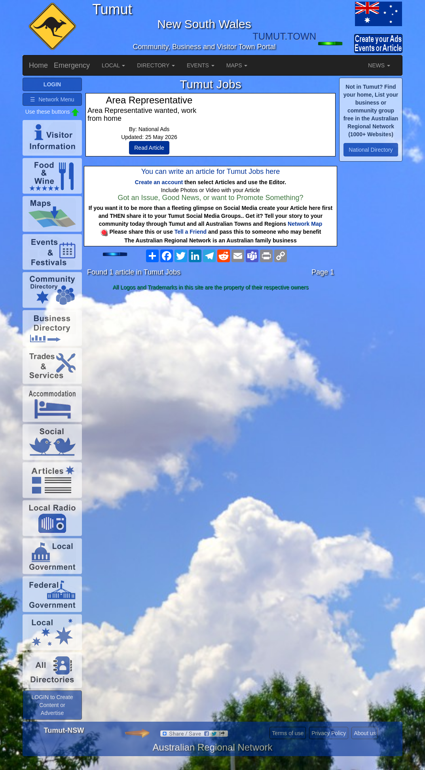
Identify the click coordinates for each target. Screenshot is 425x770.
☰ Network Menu (52, 99)
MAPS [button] (237, 65)
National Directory (371, 150)
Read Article (149, 148)
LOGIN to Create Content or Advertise (52, 705)
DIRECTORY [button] (156, 65)
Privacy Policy (328, 733)
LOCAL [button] (113, 65)
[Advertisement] (210, 356)
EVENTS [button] (200, 65)
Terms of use (288, 733)
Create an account (159, 182)
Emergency (72, 65)
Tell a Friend (191, 232)
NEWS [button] (379, 65)
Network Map (305, 224)
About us (365, 733)
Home (38, 65)
